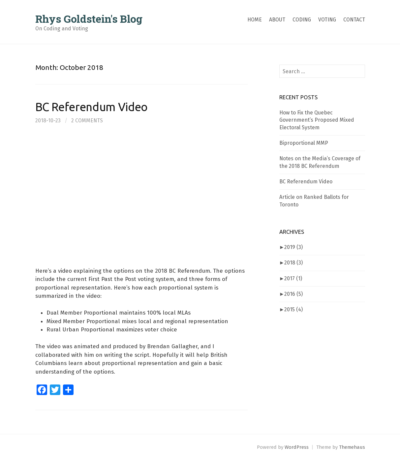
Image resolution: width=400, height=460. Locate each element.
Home (254, 19)
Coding (301, 19)
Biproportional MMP (303, 143)
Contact (354, 19)
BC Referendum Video (91, 107)
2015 (293, 309)
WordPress (297, 447)
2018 (293, 263)
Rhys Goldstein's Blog (88, 19)
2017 (293, 278)
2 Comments (87, 120)
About (277, 19)
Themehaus (352, 447)
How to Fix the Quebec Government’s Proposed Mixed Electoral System (316, 120)
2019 (293, 247)
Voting (327, 19)
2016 (293, 294)
